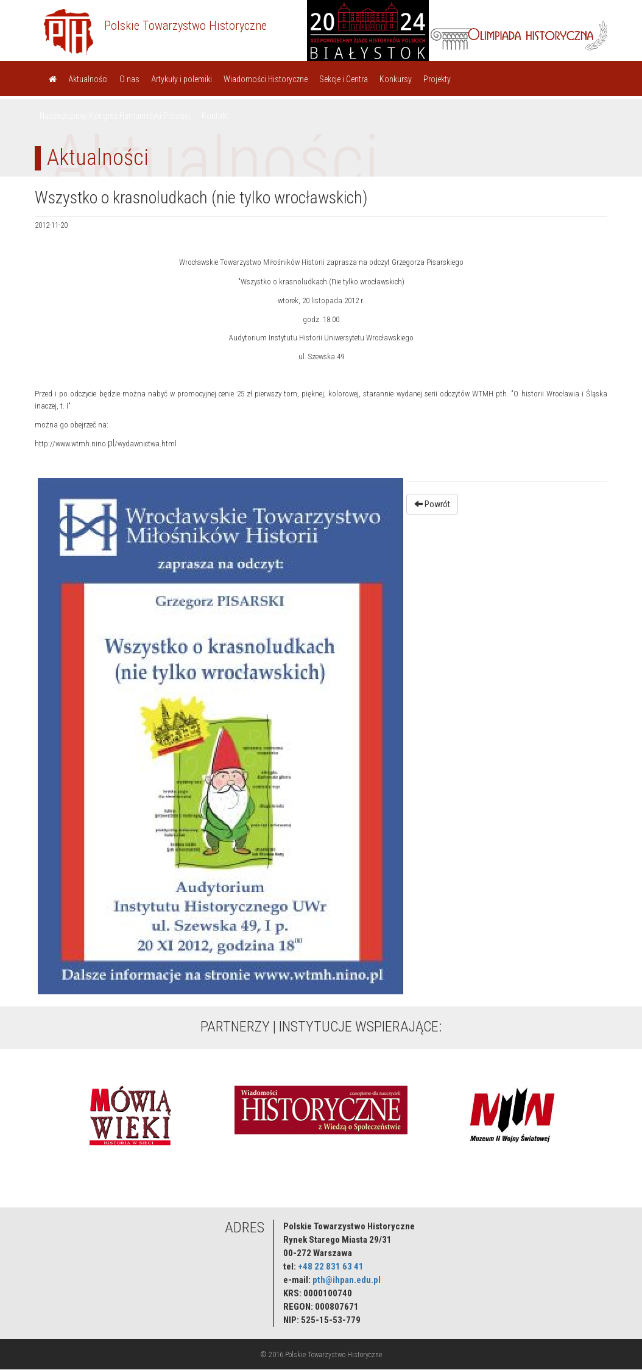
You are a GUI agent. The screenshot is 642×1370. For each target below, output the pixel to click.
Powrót (432, 504)
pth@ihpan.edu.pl (346, 1279)
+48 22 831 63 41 (331, 1266)
